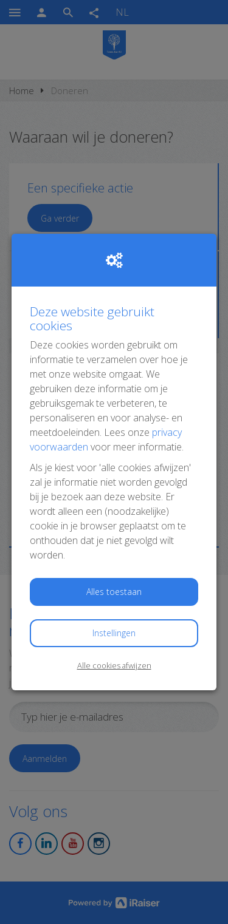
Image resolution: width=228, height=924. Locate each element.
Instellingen (114, 633)
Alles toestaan (114, 591)
